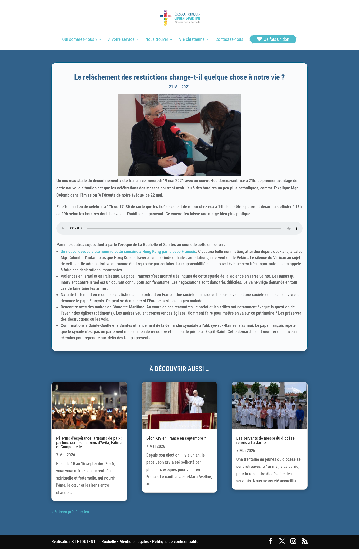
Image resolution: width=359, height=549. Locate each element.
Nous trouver (156, 40)
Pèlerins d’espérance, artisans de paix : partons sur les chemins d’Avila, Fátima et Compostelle (89, 442)
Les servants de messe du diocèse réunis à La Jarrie (265, 440)
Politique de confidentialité (175, 541)
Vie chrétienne (191, 40)
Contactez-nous (229, 40)
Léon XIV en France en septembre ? (176, 438)
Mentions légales (134, 541)
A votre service (121, 40)
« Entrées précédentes (70, 511)
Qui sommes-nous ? (79, 40)
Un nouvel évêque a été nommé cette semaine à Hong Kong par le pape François (128, 251)
